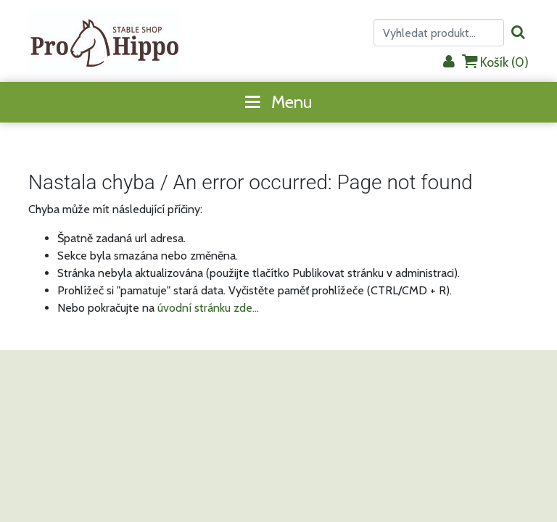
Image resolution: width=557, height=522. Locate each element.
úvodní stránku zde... (208, 308)
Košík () (495, 62)
